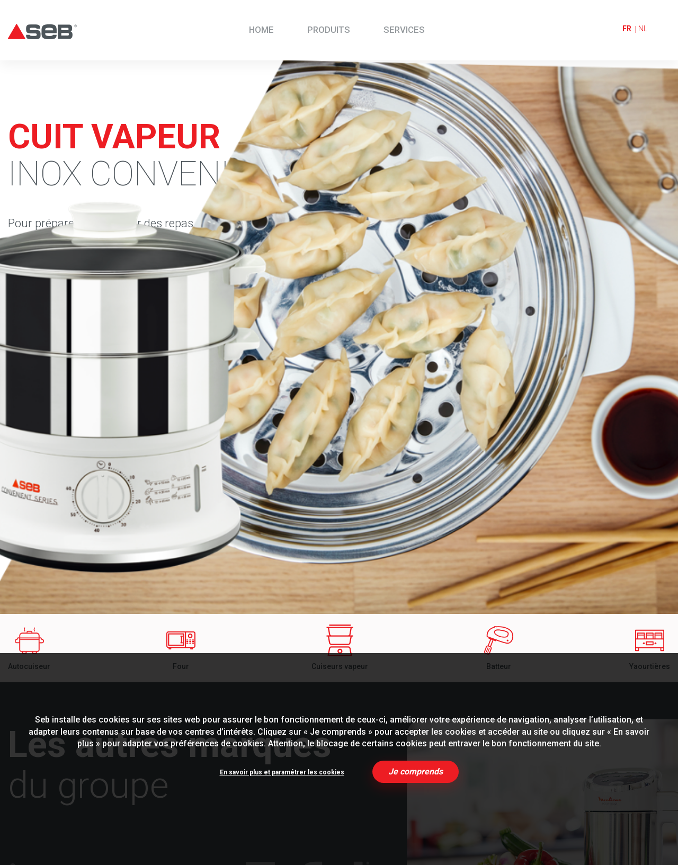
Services (404, 29)
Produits (328, 29)
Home (261, 29)
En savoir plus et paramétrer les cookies (282, 772)
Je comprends (415, 771)
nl (642, 28)
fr (626, 28)
